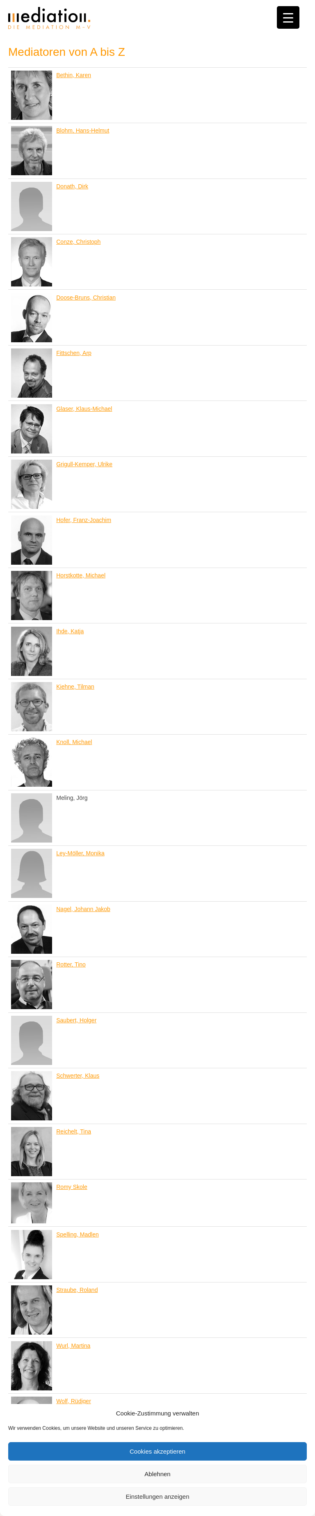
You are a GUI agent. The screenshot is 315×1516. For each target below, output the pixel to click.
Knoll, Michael (74, 742)
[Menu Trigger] (288, 17)
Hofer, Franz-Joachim (83, 520)
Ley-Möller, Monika (80, 853)
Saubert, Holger (76, 1020)
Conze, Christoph (78, 241)
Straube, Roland (77, 1290)
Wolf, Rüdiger (73, 1401)
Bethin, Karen (73, 75)
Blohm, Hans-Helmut (82, 130)
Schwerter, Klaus (77, 1075)
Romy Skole (71, 1187)
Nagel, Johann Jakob (83, 909)
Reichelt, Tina (73, 1131)
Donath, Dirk (72, 186)
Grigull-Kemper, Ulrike (84, 464)
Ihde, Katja (70, 631)
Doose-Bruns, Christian (86, 297)
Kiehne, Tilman (75, 686)
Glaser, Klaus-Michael (84, 408)
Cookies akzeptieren (157, 1451)
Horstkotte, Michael (80, 575)
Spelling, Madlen (77, 1234)
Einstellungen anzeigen (157, 1496)
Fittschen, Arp (73, 353)
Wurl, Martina (73, 1345)
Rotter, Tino (71, 964)
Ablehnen (157, 1473)
